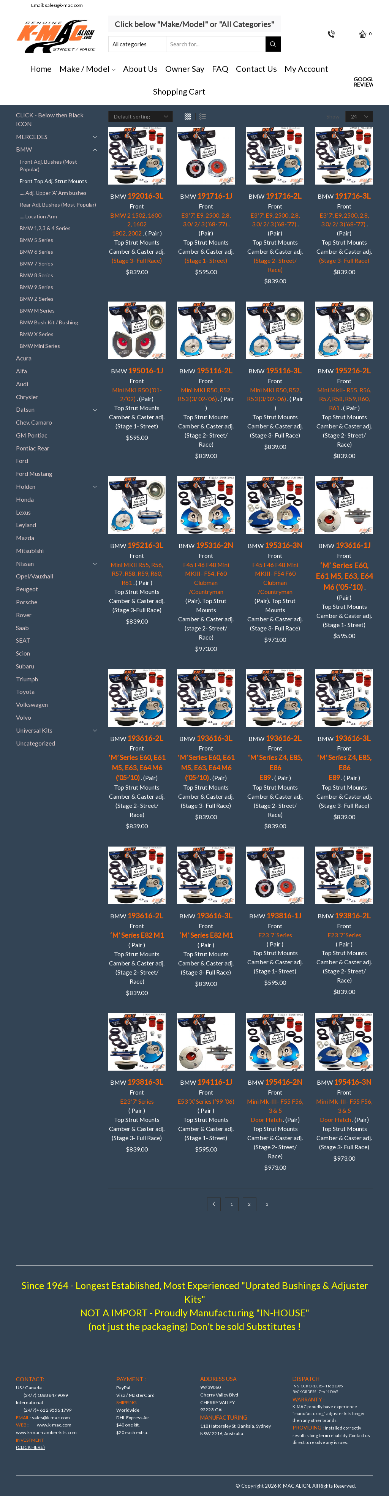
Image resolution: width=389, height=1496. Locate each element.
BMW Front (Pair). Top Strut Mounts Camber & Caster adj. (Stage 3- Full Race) (275, 586)
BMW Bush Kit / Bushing (49, 322)
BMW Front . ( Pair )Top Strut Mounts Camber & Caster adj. (136, 227)
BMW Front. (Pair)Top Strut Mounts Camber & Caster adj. (206, 227)
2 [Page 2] (249, 1204)
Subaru (25, 666)
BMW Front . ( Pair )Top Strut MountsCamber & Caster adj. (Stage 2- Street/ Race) (344, 407)
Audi (22, 383)
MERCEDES (31, 136)
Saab (22, 627)
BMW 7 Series (36, 263)
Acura (24, 358)
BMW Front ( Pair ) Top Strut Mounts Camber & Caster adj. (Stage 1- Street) (205, 1109)
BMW (24, 149)
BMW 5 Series (36, 240)
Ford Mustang (34, 473)
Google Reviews (363, 82)
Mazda (25, 537)
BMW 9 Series (36, 287)
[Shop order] (140, 116)
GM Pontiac (31, 435)
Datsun (25, 409)
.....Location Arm (38, 216)
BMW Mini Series (40, 346)
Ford (22, 460)
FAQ (220, 69)
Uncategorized (35, 743)
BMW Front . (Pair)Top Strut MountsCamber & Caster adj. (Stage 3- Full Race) (206, 771)
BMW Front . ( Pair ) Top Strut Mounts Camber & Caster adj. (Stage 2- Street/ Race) (206, 407)
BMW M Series (37, 310)
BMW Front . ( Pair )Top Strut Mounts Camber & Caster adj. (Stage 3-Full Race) (136, 577)
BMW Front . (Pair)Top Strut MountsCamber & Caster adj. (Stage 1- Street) (344, 584)
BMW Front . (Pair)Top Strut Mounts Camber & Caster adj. (275, 232)
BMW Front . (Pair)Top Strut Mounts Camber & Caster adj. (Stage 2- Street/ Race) (137, 776)
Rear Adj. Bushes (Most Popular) (58, 204)
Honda (25, 499)
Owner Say (184, 69)
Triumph (27, 678)
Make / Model (87, 69)
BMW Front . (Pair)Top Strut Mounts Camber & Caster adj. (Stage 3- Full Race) (344, 1113)
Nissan (25, 563)
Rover (24, 614)
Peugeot (27, 588)
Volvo (23, 717)
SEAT (23, 640)
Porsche (26, 601)
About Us (140, 69)
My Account (306, 69)
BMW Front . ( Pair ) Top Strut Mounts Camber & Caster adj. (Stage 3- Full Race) (275, 402)
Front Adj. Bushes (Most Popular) (48, 165)
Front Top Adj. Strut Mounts (53, 181)
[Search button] (273, 44)
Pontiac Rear (32, 448)
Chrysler (27, 396)
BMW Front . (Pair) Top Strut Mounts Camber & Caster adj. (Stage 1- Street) (136, 398)
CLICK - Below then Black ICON (50, 119)
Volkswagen (32, 704)
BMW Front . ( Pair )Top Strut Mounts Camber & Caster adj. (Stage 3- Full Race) (344, 771)
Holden (25, 486)
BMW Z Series (37, 298)
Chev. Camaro (34, 422)
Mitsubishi (30, 550)
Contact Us (256, 69)
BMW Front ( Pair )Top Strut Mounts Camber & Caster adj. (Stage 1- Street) (275, 943)
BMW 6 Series (36, 251)
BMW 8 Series (36, 275)
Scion (23, 653)
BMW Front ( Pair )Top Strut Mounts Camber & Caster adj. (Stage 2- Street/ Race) (136, 948)
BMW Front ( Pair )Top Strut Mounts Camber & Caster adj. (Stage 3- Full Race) (206, 943)
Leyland (26, 524)
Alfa (21, 370)
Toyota (25, 691)
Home (41, 69)
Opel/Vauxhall (34, 576)
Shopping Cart (179, 91)
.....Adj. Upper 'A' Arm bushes (53, 193)
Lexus (23, 512)
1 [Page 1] (231, 1204)
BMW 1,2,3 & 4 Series (45, 228)
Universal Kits (34, 730)
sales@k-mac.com (64, 5)
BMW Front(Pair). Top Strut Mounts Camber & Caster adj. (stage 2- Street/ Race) (206, 591)
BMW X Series (37, 334)
